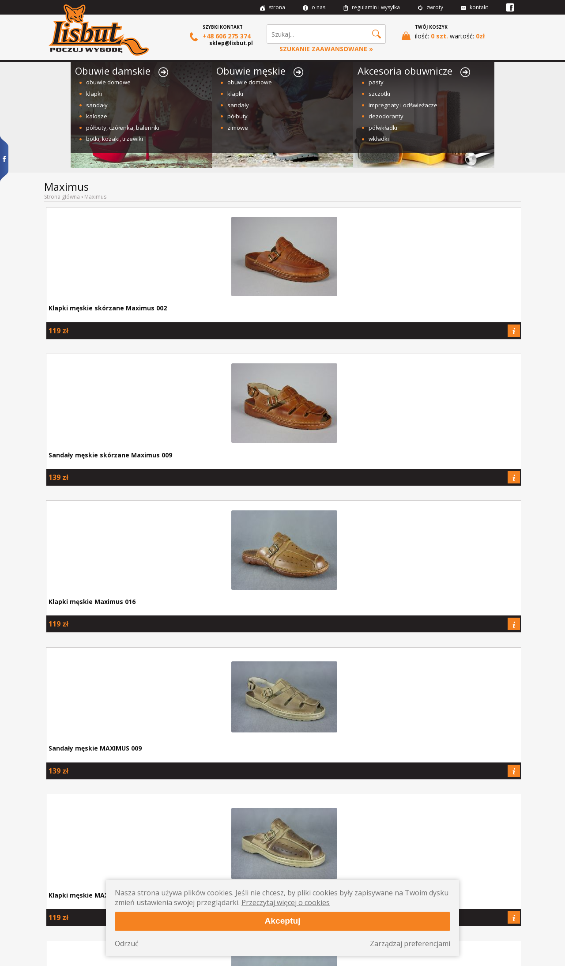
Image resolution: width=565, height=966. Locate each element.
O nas (56, 889)
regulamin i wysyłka (371, 7)
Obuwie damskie (121, 70)
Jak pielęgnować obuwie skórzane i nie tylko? (222, 838)
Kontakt (58, 918)
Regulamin (62, 908)
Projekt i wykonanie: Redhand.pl (491, 957)
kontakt (474, 7)
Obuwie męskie (259, 70)
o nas (314, 7)
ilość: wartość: (443, 36)
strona (272, 7)
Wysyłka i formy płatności (79, 899)
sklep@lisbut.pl (231, 43)
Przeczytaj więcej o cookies (285, 902)
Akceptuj (282, 920)
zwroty (430, 7)
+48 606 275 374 (220, 36)
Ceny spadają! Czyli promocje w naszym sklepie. (343, 838)
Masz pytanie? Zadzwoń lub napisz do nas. (464, 838)
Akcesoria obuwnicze (414, 70)
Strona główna (62, 196)
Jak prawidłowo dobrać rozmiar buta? (100, 838)
